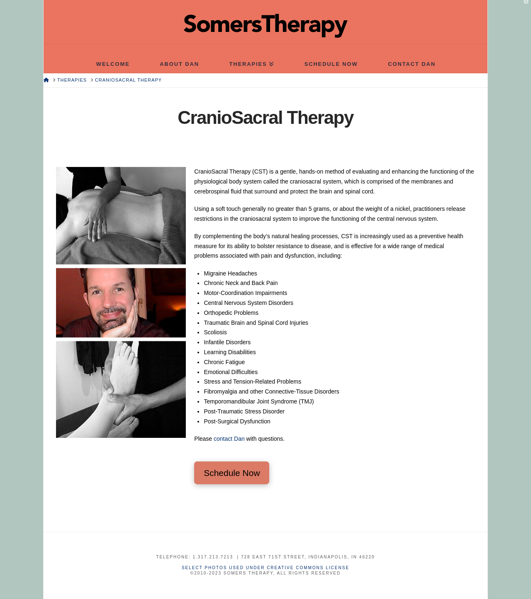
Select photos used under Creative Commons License (265, 567)
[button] (523, 8)
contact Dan (229, 438)
